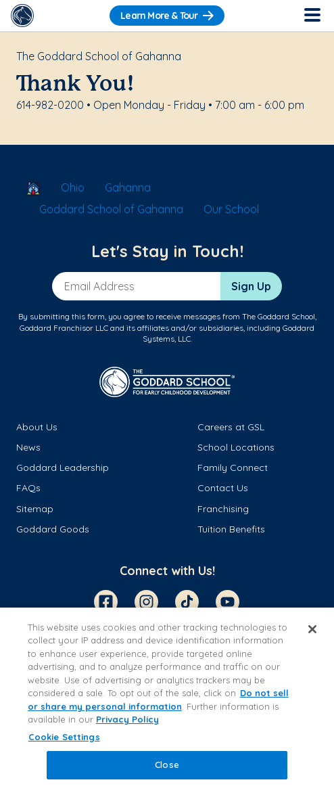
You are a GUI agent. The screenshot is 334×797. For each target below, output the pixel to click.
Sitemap (34, 509)
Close (167, 764)
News (28, 447)
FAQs (28, 488)
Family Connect (232, 467)
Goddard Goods (52, 529)
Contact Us (222, 488)
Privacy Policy (127, 719)
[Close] (312, 629)
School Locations (236, 447)
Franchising (223, 509)
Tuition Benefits (231, 529)
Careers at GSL (230, 427)
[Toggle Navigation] (311, 15)
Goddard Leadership (62, 467)
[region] (167, 702)
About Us (36, 427)
